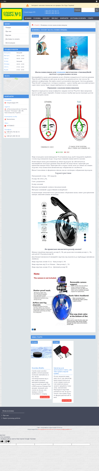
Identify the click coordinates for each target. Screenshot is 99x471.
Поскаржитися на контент (46, 429)
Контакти (64, 18)
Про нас (55, 18)
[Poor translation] (7, 441)
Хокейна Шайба (38, 368)
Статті (90, 18)
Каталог (46, 18)
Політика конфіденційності (63, 429)
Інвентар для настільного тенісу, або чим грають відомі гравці (63, 370)
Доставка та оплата (12, 39)
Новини (28, 18)
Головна (37, 18)
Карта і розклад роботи (11, 418)
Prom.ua (59, 427)
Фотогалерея (10, 43)
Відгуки (8, 35)
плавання (60, 72)
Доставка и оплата (78, 18)
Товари (8, 27)
